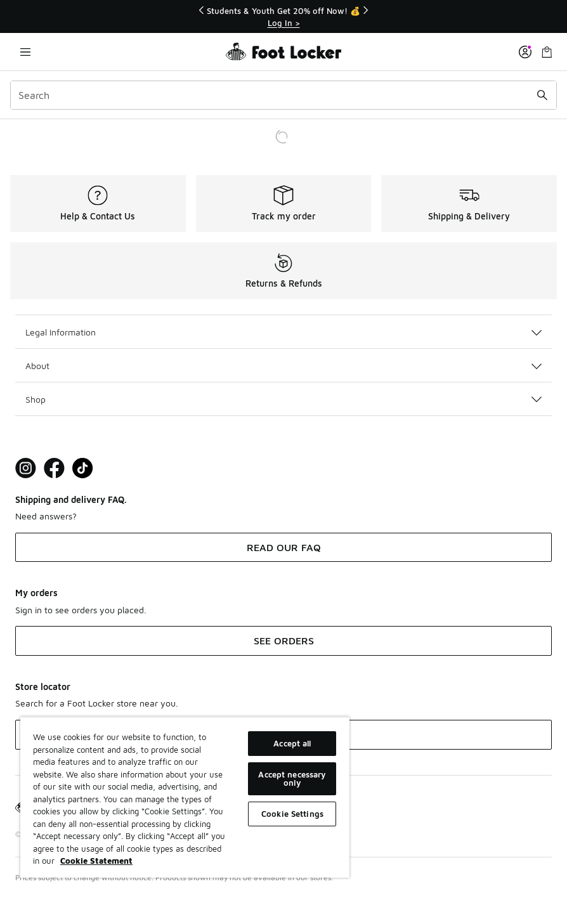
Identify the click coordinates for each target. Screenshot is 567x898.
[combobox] (283, 95)
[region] (184, 797)
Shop (283, 399)
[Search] (283, 95)
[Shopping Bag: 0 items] (547, 52)
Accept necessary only (292, 778)
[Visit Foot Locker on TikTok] (82, 468)
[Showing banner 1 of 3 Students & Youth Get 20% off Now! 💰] (283, 17)
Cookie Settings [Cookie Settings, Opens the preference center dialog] (292, 814)
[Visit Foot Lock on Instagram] (25, 468)
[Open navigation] (25, 52)
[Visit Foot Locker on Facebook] (54, 468)
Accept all (292, 743)
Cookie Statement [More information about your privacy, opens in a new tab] (96, 861)
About (283, 365)
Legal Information (283, 332)
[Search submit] (542, 95)
